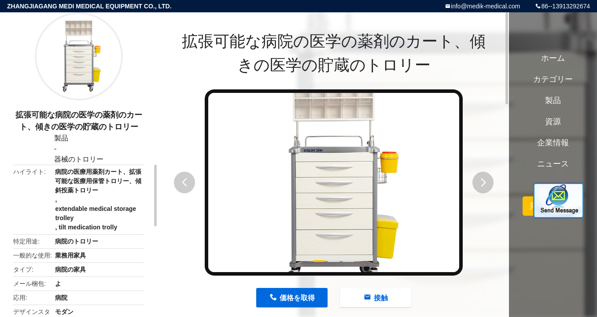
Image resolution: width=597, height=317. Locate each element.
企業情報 (553, 142)
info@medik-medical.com (485, 6)
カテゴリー (553, 79)
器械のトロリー (78, 159)
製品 (61, 138)
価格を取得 (297, 298)
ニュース (553, 163)
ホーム (553, 58)
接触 (381, 298)
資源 (553, 121)
